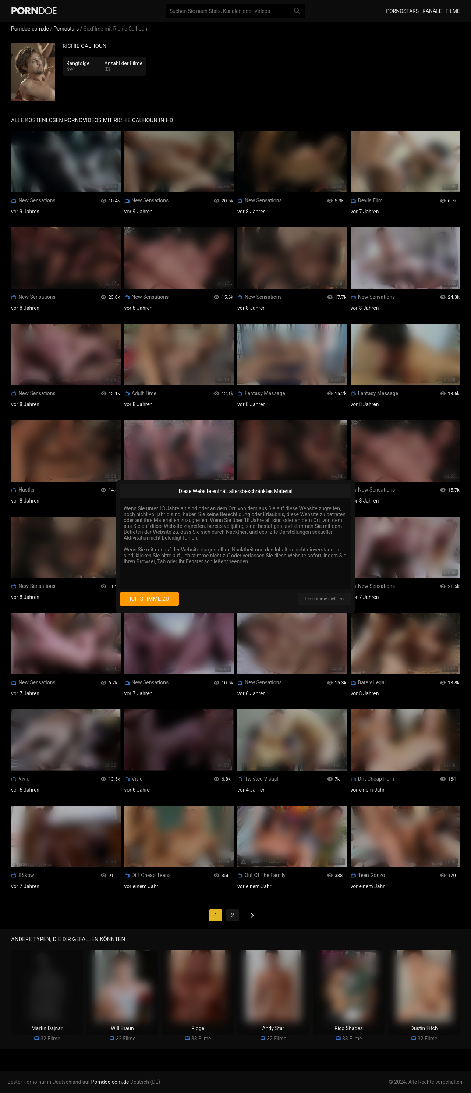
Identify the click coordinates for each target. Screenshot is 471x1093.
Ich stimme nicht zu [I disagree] (324, 598)
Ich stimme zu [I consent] (149, 599)
